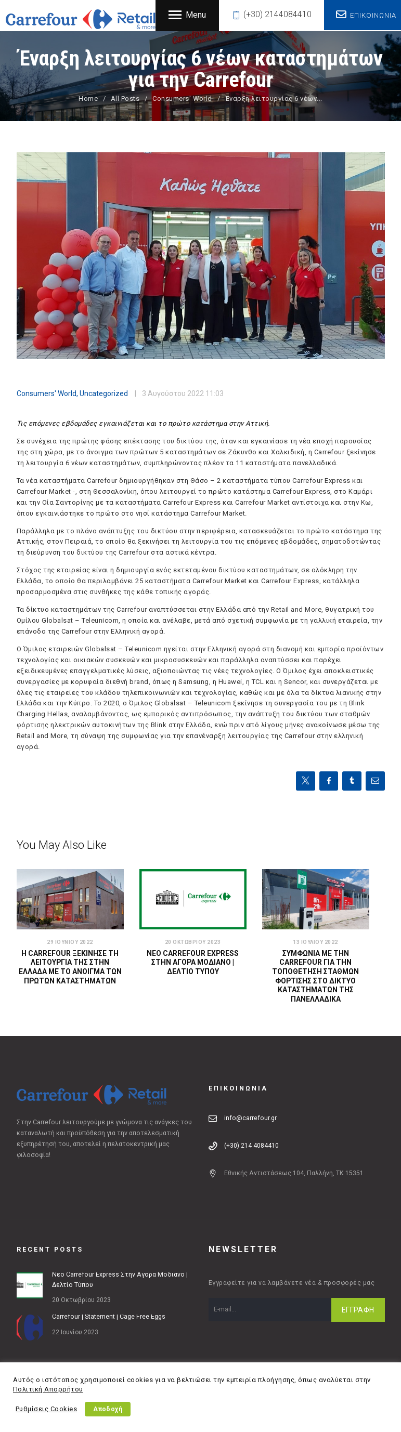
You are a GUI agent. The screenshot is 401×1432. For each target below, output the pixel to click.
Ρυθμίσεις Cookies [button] (46, 1409)
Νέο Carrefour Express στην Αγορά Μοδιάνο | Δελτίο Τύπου (193, 963)
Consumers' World (182, 98)
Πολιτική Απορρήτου (48, 1389)
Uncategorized (104, 393)
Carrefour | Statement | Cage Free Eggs (108, 1317)
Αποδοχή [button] (108, 1409)
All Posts (125, 98)
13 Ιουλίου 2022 (315, 942)
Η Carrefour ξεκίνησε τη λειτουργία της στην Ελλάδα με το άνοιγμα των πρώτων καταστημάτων (70, 968)
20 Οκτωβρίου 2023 (193, 942)
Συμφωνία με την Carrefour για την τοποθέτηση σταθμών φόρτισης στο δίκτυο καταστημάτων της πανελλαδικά (315, 977)
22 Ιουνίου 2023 (75, 1332)
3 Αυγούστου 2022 (173, 393)
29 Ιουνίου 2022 (70, 942)
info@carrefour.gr (250, 1119)
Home (88, 98)
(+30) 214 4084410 (251, 1146)
